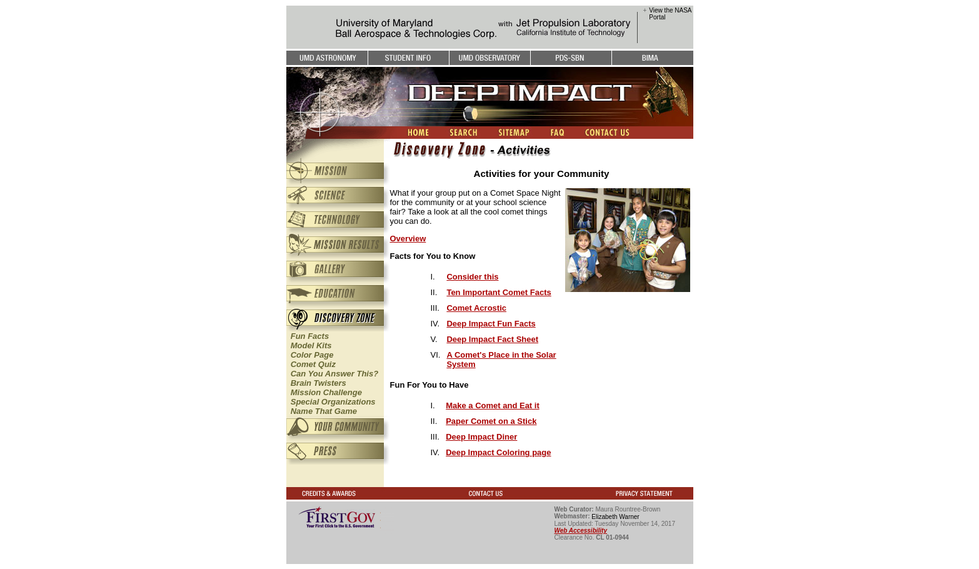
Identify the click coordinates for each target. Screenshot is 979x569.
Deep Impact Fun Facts (490, 323)
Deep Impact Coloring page (498, 452)
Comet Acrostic (476, 308)
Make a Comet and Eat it (493, 405)
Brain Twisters (318, 383)
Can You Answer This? (334, 373)
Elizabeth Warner (615, 516)
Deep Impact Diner (481, 436)
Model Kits (311, 345)
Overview (408, 238)
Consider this (472, 276)
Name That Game (324, 411)
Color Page (312, 355)
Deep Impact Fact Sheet (492, 339)
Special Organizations (333, 401)
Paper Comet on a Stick (491, 421)
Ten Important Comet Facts (498, 292)
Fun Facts (310, 336)
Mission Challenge (326, 392)
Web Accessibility (581, 530)
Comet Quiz (313, 364)
